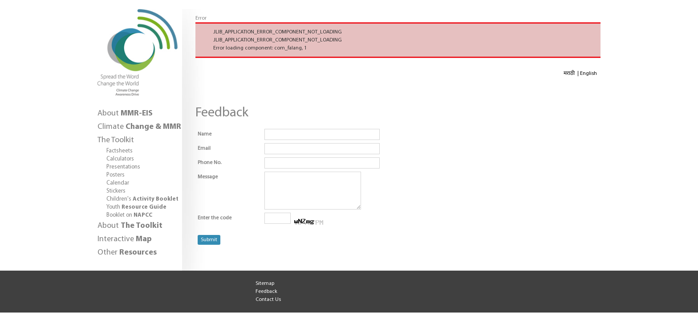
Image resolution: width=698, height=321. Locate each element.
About (125, 113)
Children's (142, 199)
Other (127, 252)
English (588, 73)
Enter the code (214, 224)
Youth (136, 207)
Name (204, 134)
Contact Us (268, 299)
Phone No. (209, 162)
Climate (139, 127)
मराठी (570, 73)
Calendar (117, 183)
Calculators (120, 159)
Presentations (123, 167)
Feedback (266, 291)
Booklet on (129, 215)
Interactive (124, 239)
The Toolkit (115, 140)
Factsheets (119, 151)
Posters (115, 175)
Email (204, 148)
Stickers (116, 191)
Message (208, 177)
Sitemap (265, 283)
